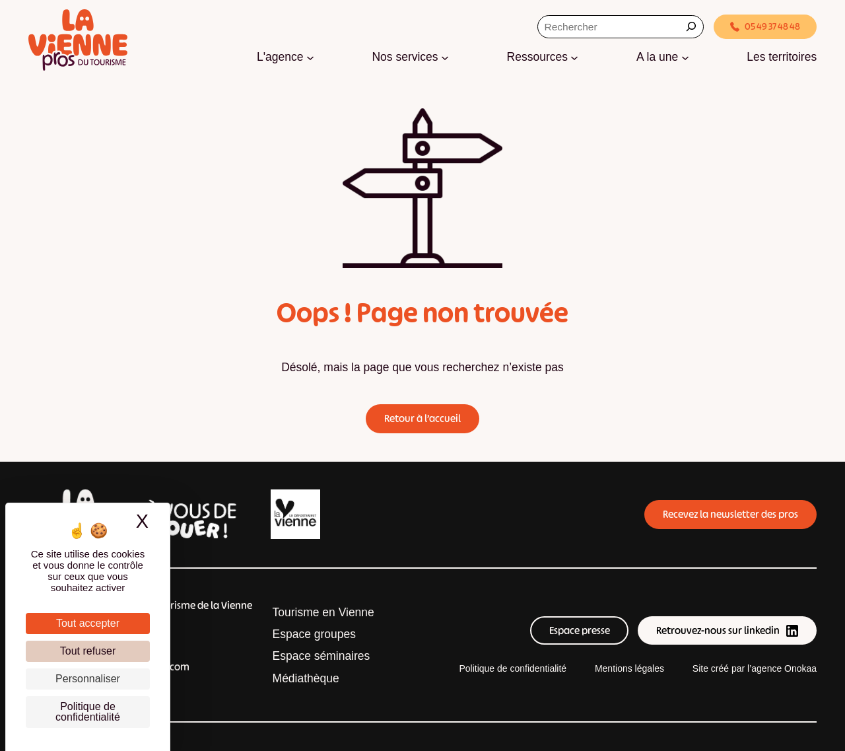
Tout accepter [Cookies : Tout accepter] (87, 623)
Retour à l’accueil (422, 418)
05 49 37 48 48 (765, 26)
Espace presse (579, 630)
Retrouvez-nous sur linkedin (726, 630)
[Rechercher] (691, 27)
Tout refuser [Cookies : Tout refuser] (88, 651)
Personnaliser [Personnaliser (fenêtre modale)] (87, 678)
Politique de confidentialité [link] (87, 712)
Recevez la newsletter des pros (730, 514)
